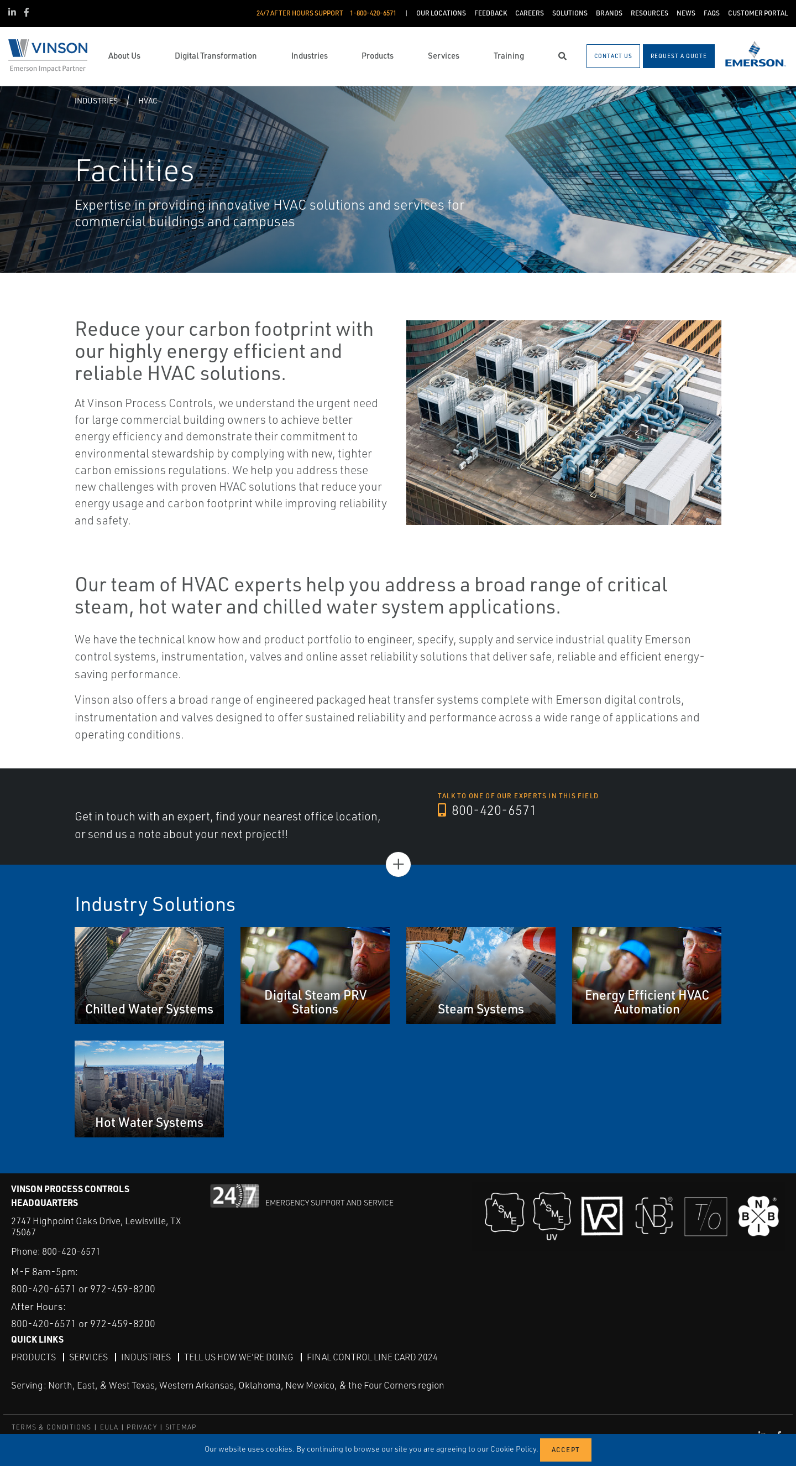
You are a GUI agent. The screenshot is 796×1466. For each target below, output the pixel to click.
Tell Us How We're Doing (239, 1357)
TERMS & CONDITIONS (52, 1427)
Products (33, 1357)
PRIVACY (141, 1427)
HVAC (148, 100)
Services (88, 1357)
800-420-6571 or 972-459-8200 (83, 1288)
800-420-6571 (487, 810)
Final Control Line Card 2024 (372, 1357)
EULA (109, 1427)
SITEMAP (180, 1427)
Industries (96, 100)
